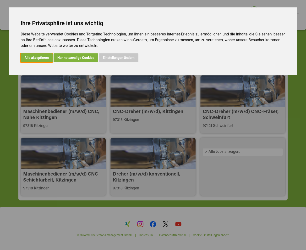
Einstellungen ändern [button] (119, 58)
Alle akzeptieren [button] (36, 58)
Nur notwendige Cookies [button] (75, 58)
